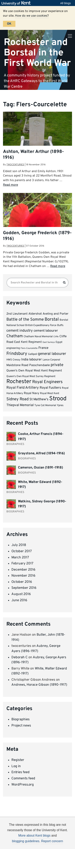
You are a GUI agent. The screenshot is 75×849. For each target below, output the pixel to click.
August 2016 (21, 594)
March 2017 (20, 557)
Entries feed (20, 772)
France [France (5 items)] (43, 348)
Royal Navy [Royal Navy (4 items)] (31, 393)
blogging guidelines (25, 841)
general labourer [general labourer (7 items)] (52, 353)
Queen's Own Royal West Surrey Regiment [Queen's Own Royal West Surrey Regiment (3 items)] (30, 376)
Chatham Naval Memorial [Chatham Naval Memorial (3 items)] (38, 336)
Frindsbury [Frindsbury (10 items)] (16, 353)
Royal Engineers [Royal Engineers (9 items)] (47, 382)
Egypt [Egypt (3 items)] (59, 342)
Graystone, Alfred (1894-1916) (41, 453)
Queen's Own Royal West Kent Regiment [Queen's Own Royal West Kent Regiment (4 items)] (34, 371)
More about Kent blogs (34, 835)
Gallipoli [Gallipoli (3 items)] (32, 354)
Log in (16, 766)
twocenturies (15, 164)
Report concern (52, 841)
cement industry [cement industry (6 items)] (19, 330)
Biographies (20, 719)
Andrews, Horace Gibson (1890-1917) (39, 685)
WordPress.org (22, 785)
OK (9, 24)
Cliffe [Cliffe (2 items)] (56, 336)
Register (17, 760)
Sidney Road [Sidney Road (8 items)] (17, 399)
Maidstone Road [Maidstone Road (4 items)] (17, 365)
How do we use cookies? (32, 16)
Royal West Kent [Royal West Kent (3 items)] (49, 393)
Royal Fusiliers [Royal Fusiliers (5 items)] (50, 388)
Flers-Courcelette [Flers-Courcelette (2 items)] (29, 348)
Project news (21, 726)
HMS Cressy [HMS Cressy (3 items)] (13, 359)
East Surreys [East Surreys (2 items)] (49, 342)
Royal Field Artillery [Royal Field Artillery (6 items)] (22, 387)
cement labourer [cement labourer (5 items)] (46, 331)
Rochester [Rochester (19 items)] (18, 381)
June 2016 (19, 600)
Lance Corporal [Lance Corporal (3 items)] (51, 359)
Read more (10, 185)
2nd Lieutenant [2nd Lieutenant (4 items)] (17, 314)
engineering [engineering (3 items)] (13, 348)
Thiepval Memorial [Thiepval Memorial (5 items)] (20, 405)
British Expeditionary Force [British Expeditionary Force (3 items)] (40, 325)
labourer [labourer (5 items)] (35, 359)
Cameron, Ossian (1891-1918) (40, 468)
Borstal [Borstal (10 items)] (52, 319)
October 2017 (21, 551)
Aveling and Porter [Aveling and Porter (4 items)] (55, 314)
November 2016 (23, 576)
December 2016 (23, 570)
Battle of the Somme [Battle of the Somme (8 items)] (25, 319)
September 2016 (23, 588)
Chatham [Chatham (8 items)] (14, 336)
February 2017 (22, 563)
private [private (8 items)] (57, 365)
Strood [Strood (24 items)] (57, 398)
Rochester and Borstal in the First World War (37, 53)
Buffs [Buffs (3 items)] (60, 325)
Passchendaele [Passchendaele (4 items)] (39, 365)
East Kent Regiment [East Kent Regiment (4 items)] (28, 342)
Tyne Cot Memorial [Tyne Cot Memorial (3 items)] (45, 405)
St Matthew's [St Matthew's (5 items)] (38, 399)
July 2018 (18, 545)
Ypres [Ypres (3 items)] (60, 405)
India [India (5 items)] (24, 359)
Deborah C (19, 657)
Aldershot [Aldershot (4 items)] (35, 314)
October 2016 (21, 582)
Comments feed (23, 778)
